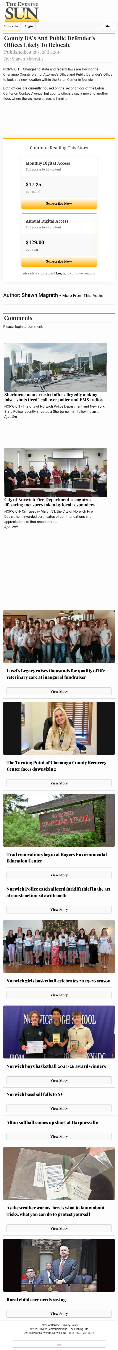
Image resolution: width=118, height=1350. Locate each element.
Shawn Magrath (40, 295)
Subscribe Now (59, 203)
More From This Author (83, 295)
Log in (61, 273)
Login (29, 26)
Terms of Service (50, 1325)
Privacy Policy (70, 1325)
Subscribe (11, 26)
